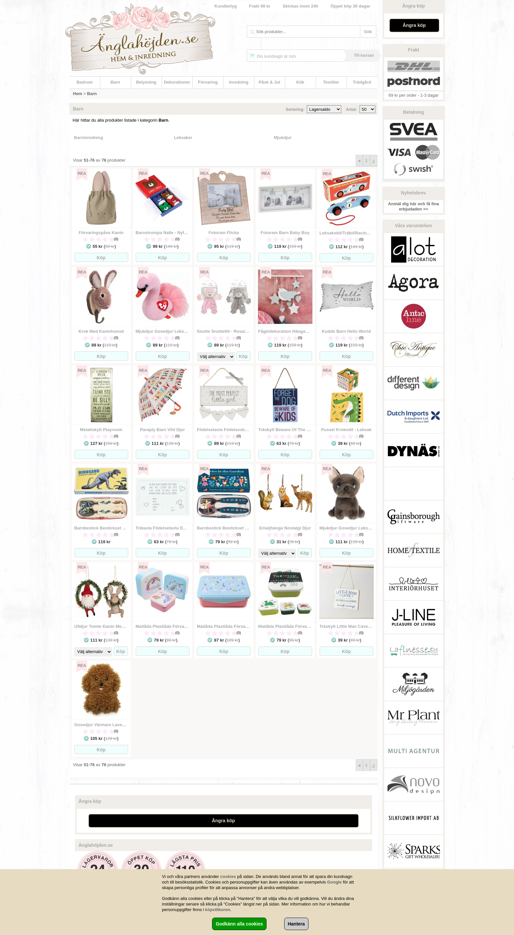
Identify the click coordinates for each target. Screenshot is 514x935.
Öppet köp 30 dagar (350, 6)
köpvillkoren (217, 909)
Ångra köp (414, 25)
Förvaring (208, 82)
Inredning (238, 82)
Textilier (331, 82)
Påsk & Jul (269, 82)
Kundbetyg (225, 6)
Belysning (146, 82)
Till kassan (364, 55)
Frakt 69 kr (259, 6)
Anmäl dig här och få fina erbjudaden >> (413, 206)
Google (334, 882)
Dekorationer (177, 82)
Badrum (84, 82)
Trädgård (362, 82)
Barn (115, 82)
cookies (228, 876)
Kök (300, 82)
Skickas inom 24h (300, 6)
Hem (77, 93)
